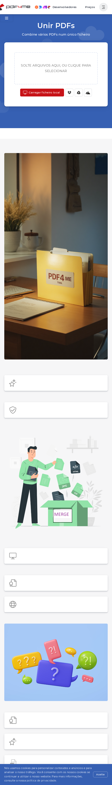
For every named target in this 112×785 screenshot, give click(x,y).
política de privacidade (29, 780)
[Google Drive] (77, 92)
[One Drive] (86, 92)
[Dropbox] (68, 92)
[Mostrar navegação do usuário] (103, 7)
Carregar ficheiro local (41, 92)
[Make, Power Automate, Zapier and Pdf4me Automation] (58, 7)
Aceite (101, 774)
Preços (90, 7)
